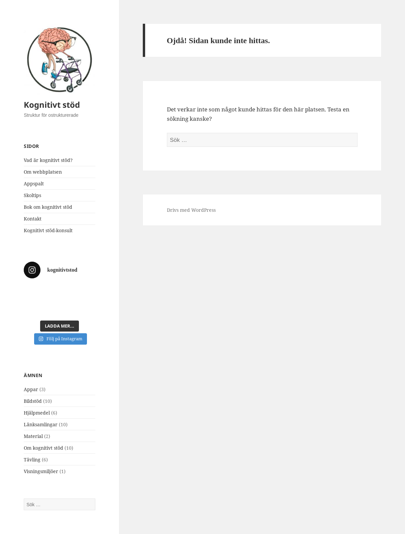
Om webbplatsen (43, 172)
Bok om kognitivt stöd (48, 207)
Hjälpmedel (37, 413)
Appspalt (34, 183)
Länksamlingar (41, 424)
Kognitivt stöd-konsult (48, 230)
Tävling (32, 459)
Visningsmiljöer (41, 471)
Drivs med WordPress (191, 210)
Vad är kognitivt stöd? (48, 160)
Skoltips (32, 195)
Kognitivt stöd (52, 104)
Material (33, 436)
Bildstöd (33, 401)
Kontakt (32, 218)
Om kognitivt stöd (43, 448)
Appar (31, 389)
